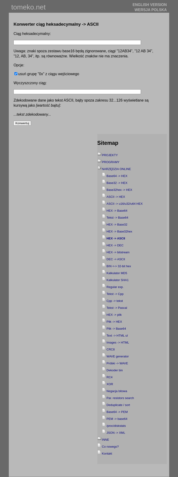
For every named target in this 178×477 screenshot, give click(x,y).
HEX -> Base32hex (119, 231)
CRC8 (111, 349)
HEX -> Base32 (117, 224)
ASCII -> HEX (116, 196)
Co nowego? (110, 446)
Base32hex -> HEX (119, 190)
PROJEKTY (110, 155)
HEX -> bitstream (118, 252)
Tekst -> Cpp (115, 294)
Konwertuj (22, 123)
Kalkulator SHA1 (118, 280)
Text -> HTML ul (117, 335)
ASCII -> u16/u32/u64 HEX (125, 203)
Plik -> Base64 (116, 328)
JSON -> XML (116, 432)
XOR (110, 384)
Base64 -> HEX (117, 176)
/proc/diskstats (116, 425)
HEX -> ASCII (116, 238)
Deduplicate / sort (118, 405)
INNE (105, 439)
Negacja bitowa (117, 391)
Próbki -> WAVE (117, 363)
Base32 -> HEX (117, 183)
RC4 (110, 377)
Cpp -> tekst (115, 301)
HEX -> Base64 (117, 210)
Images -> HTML (118, 342)
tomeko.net (28, 7)
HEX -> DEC (115, 245)
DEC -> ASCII (116, 259)
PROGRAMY (111, 162)
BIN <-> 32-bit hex (119, 266)
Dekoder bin (115, 370)
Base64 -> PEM (117, 412)
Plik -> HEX (114, 321)
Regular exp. (115, 287)
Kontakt (107, 453)
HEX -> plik (114, 314)
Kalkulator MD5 (117, 273)
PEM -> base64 (117, 419)
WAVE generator (118, 356)
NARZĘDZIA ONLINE (116, 169)
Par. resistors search (120, 398)
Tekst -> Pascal (117, 308)
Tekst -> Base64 (117, 217)
